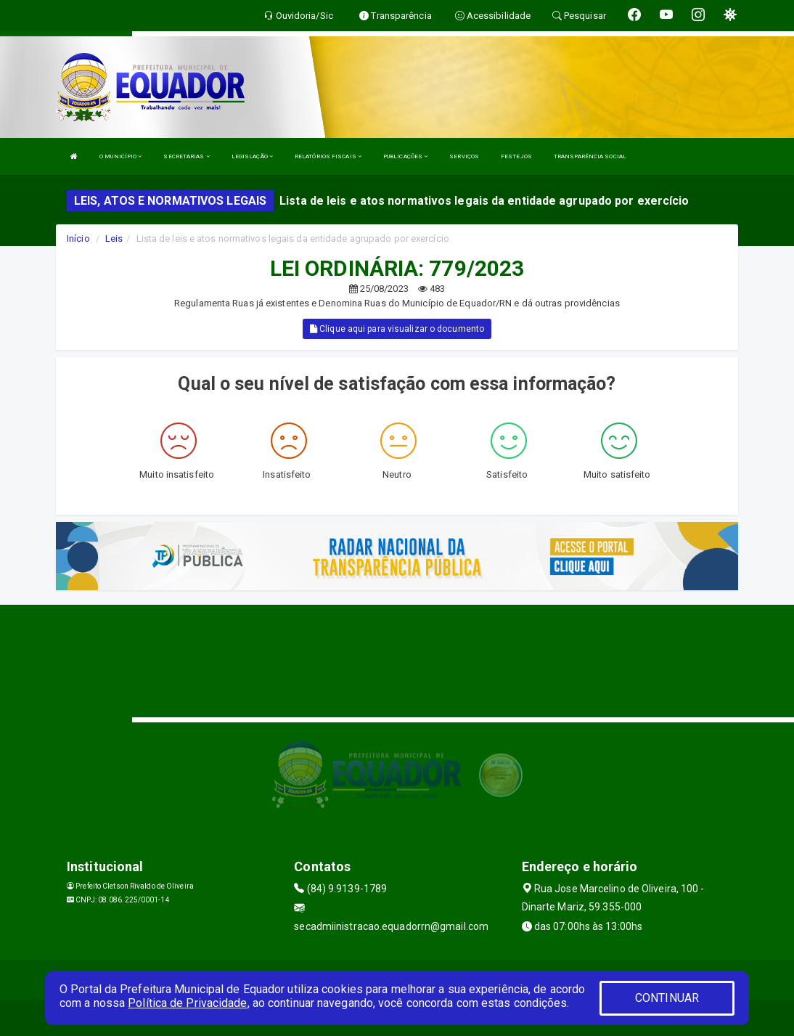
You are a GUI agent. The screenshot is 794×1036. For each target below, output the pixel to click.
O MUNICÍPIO (120, 156)
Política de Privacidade (187, 1003)
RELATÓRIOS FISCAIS (328, 156)
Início (78, 238)
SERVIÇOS (464, 156)
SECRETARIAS (186, 156)
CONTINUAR (667, 998)
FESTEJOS (516, 156)
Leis (114, 238)
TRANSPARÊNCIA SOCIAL (590, 156)
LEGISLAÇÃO (252, 156)
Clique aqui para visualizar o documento (397, 329)
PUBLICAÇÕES (405, 156)
